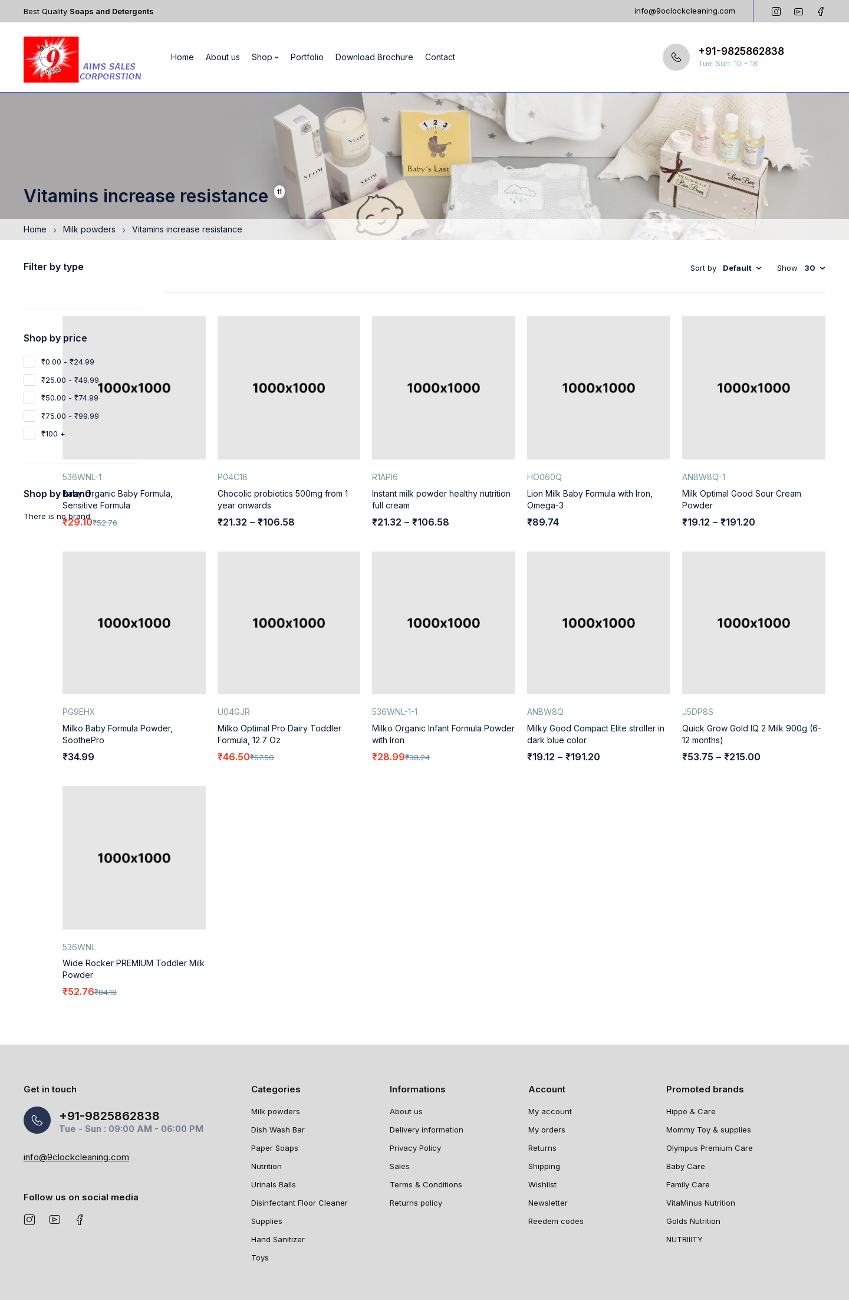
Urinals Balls (273, 1123)
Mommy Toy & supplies (708, 1068)
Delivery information (426, 1068)
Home (35, 229)
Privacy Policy (415, 1086)
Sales (400, 1104)
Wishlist (542, 1123)
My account (550, 1050)
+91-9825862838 (741, 51)
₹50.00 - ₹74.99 (69, 397)
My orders (546, 1068)
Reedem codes (556, 1159)
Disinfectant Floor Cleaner (299, 1141)
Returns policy (416, 1141)
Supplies (266, 1159)
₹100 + (53, 433)
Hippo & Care (691, 1050)
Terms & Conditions (426, 1123)
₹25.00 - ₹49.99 (70, 380)
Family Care (688, 1123)
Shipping (544, 1104)
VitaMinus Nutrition (700, 1141)
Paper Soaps (274, 1086)
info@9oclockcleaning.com (684, 10)
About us (406, 1050)
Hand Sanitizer (278, 1178)
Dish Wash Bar (278, 1068)
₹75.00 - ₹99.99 (70, 416)
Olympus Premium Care (709, 1086)
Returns (542, 1086)
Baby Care (685, 1104)
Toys (260, 1196)
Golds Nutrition (693, 1159)
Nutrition (266, 1104)
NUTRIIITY (684, 1178)
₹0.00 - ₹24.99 (67, 361)
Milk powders (89, 229)
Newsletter (548, 1141)
